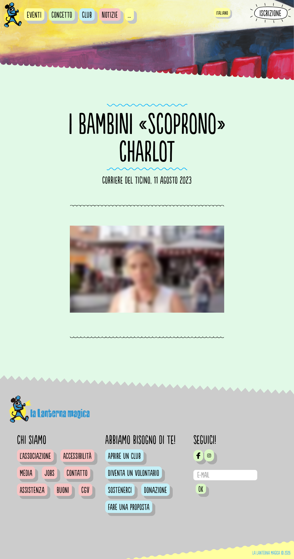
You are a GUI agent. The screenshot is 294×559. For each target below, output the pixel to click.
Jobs (49, 473)
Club (87, 15)
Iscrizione (270, 13)
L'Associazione (35, 456)
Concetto (61, 15)
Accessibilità (77, 456)
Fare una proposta (129, 507)
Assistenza (32, 490)
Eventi (34, 15)
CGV (85, 490)
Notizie (110, 15)
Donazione (155, 490)
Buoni (63, 490)
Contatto (77, 473)
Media (26, 473)
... (129, 15)
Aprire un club (124, 456)
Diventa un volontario (133, 473)
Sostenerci (120, 490)
